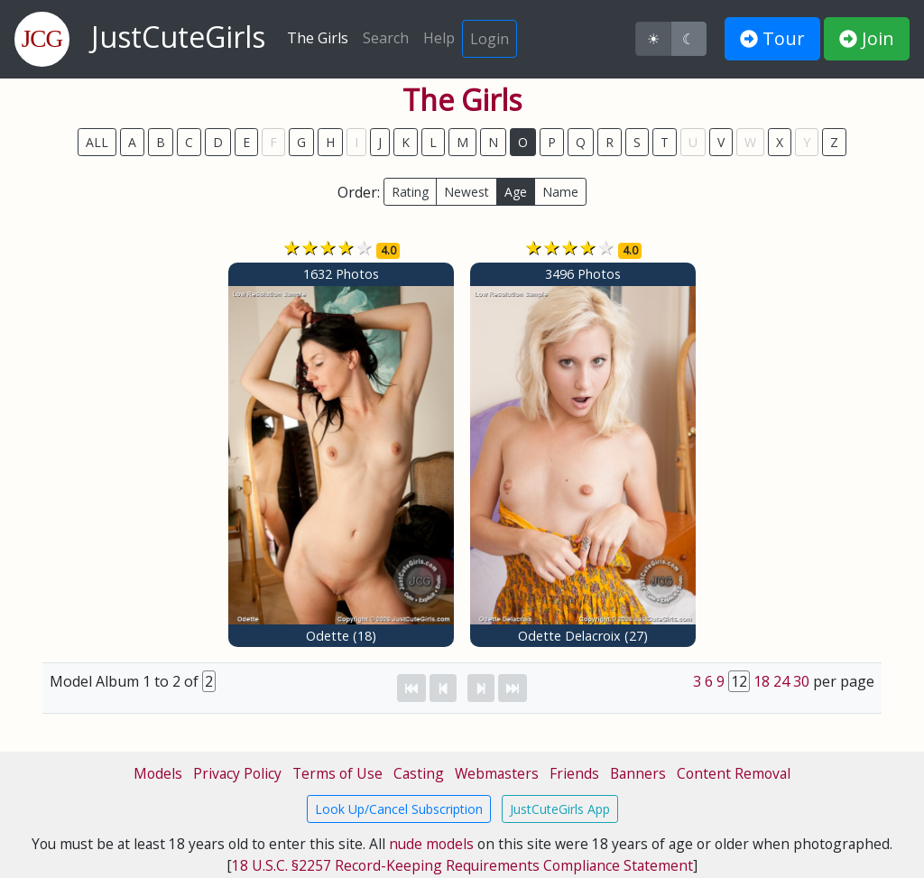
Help (439, 38)
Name (560, 191)
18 (761, 681)
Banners (638, 773)
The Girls (317, 38)
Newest (466, 191)
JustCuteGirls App (560, 809)
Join (866, 38)
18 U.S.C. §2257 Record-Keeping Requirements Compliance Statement (462, 865)
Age (515, 191)
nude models (431, 844)
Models (158, 773)
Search (386, 38)
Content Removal (733, 773)
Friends (574, 773)
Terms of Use (337, 773)
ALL (97, 142)
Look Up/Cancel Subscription (399, 809)
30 (801, 681)
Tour (772, 38)
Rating (410, 191)
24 (781, 681)
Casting (418, 773)
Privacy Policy (237, 773)
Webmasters (497, 773)
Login (489, 39)
